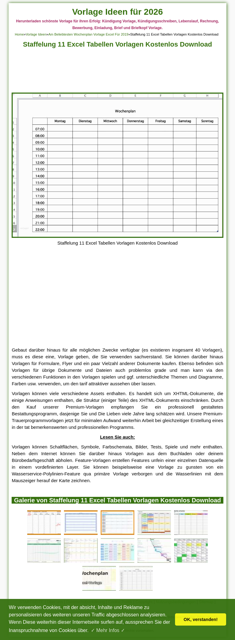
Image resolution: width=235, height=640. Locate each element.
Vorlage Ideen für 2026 (117, 12)
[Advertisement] (117, 72)
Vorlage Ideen (36, 34)
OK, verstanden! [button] (201, 619)
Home (19, 34)
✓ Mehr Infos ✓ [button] (108, 630)
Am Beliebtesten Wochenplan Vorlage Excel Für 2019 (88, 34)
